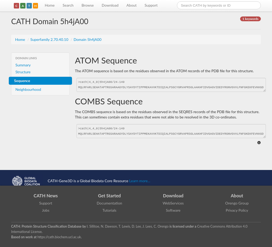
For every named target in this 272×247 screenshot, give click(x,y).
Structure (23, 72)
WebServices (173, 203)
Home (49, 5)
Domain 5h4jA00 (87, 39)
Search (68, 5)
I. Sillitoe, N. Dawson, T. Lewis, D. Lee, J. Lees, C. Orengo (128, 226)
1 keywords (250, 19)
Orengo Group (237, 203)
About (131, 5)
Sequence (22, 80)
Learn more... (139, 180)
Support (151, 5)
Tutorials (109, 210)
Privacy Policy (237, 210)
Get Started (109, 195)
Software (173, 210)
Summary (23, 65)
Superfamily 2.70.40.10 (49, 39)
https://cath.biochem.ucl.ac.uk (59, 237)
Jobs (45, 210)
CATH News (46, 195)
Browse (88, 5)
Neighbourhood (28, 89)
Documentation (109, 203)
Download (110, 5)
